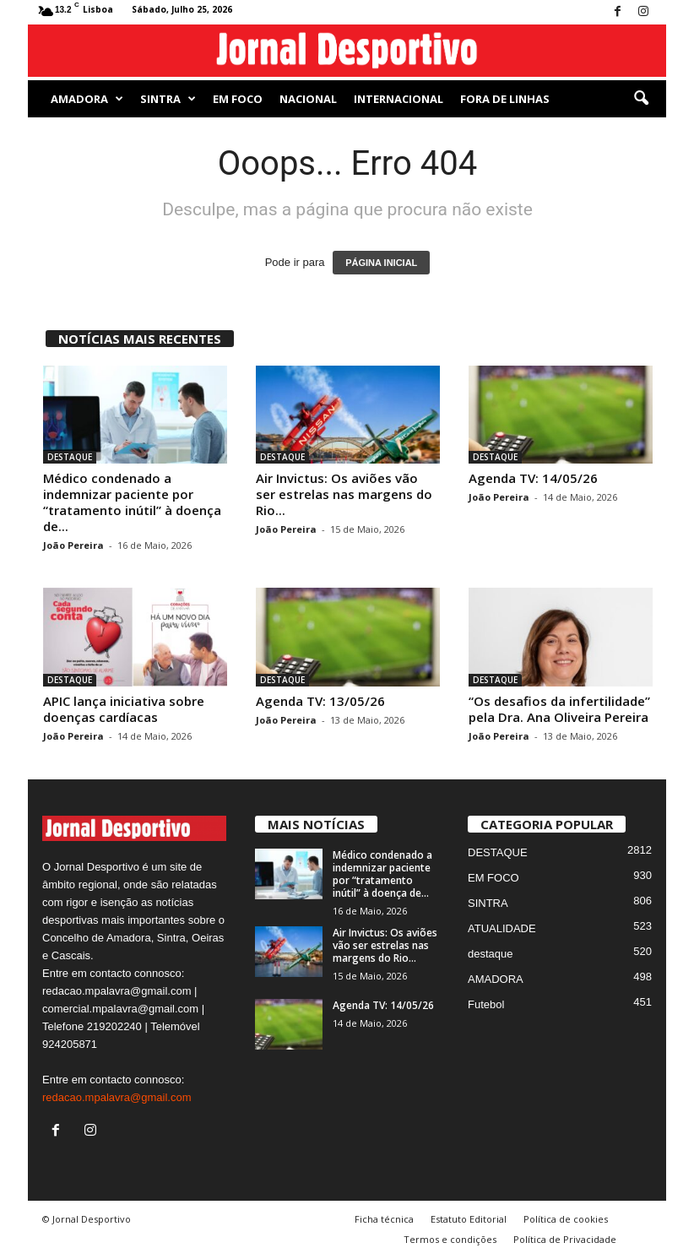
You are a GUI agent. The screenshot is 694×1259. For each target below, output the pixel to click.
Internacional (398, 98)
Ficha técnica (384, 1219)
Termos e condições (450, 1239)
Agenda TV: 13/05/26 (320, 700)
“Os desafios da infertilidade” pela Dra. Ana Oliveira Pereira (559, 708)
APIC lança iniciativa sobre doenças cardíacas (123, 708)
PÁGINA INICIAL (381, 263)
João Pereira (73, 545)
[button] (640, 98)
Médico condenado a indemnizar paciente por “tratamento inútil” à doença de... (132, 502)
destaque (490, 953)
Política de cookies (565, 1219)
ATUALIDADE (502, 928)
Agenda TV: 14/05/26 (533, 477)
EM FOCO (238, 98)
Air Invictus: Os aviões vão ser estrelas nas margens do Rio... (344, 493)
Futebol (486, 1004)
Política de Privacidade (564, 1239)
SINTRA (168, 98)
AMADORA (87, 98)
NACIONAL (308, 98)
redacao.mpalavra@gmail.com (117, 1097)
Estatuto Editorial (469, 1219)
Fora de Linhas (505, 98)
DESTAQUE (69, 457)
